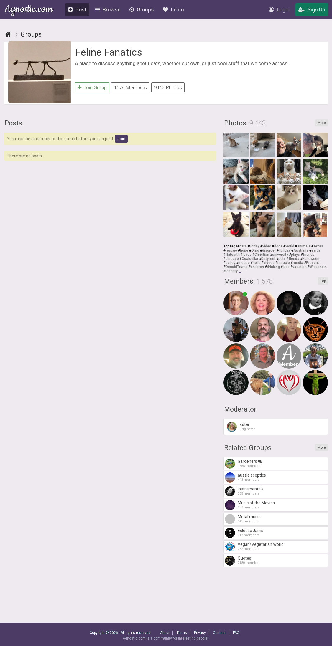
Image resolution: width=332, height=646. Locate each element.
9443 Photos (168, 87)
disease (232, 259)
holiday (284, 251)
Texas (318, 247)
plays (295, 255)
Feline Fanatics (108, 52)
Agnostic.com (29, 10)
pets (282, 259)
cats (243, 247)
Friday (254, 247)
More (322, 124)
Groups (141, 9)
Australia (300, 251)
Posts (13, 124)
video (266, 247)
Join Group (92, 87)
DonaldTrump (237, 268)
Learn (173, 9)
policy (230, 264)
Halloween (310, 259)
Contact (219, 633)
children (257, 268)
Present (312, 264)
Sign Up (311, 9)
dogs (278, 247)
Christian (261, 255)
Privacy (200, 633)
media (298, 264)
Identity (232, 272)
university (280, 255)
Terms (182, 633)
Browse (108, 9)
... (240, 272)
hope (244, 251)
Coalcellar (250, 259)
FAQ (236, 633)
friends (309, 255)
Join (121, 139)
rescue (231, 251)
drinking (273, 268)
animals (303, 247)
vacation (299, 268)
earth (315, 251)
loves (247, 255)
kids (286, 268)
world (289, 247)
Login (279, 9)
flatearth (233, 255)
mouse (244, 264)
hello (257, 264)
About (165, 633)
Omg (255, 251)
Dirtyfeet (268, 259)
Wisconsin (318, 268)
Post (77, 9)
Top (323, 282)
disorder (269, 251)
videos (269, 264)
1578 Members (130, 87)
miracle (283, 264)
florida (294, 259)
